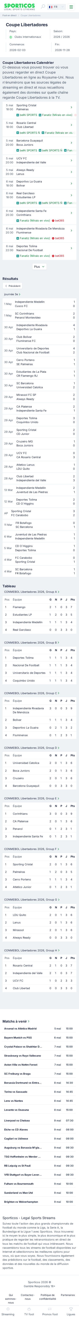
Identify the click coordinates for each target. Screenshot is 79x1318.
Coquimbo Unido (24, 680)
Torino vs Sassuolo (15, 1091)
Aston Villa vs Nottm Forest (20, 1064)
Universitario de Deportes (29, 672)
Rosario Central (22, 965)
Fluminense (20, 735)
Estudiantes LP (22, 614)
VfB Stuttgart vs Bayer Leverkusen (24, 1174)
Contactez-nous (28, 1296)
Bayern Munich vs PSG (18, 1037)
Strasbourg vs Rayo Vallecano (22, 1055)
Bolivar (17, 719)
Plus (39, 266)
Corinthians (20, 813)
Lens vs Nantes (13, 1100)
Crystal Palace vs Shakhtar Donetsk (24, 1046)
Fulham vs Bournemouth (18, 1183)
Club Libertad (21, 988)
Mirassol (18, 930)
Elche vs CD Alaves (16, 1129)
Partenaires (68, 1295)
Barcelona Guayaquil (26, 785)
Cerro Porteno (22, 879)
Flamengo (19, 607)
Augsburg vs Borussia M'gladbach (24, 1147)
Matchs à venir (16, 1021)
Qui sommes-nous (10, 1298)
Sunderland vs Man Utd (18, 1192)
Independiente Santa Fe (28, 836)
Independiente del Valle (27, 973)
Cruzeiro (18, 778)
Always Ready (22, 937)
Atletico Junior (22, 887)
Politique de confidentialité (47, 1296)
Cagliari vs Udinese (16, 1138)
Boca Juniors (21, 770)
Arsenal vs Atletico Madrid (20, 1028)
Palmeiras (19, 871)
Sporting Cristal (23, 864)
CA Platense (20, 821)
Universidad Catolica (26, 763)
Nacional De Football (26, 665)
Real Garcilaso (22, 629)
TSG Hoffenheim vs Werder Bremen (24, 1156)
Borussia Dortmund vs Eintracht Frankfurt (24, 1082)
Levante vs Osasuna (16, 1109)
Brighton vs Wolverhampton (21, 1201)
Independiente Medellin (28, 622)
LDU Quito (19, 915)
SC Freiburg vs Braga (17, 1073)
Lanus (17, 922)
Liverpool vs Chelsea (17, 1120)
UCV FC (18, 980)
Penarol (18, 828)
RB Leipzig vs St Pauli (17, 1165)
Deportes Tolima (23, 657)
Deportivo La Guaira (25, 727)
